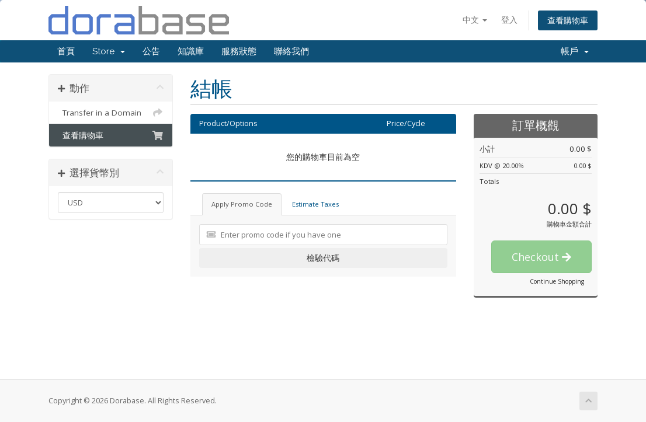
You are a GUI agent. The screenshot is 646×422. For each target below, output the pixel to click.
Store (108, 51)
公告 (151, 51)
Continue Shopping (557, 281)
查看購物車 (567, 20)
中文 (475, 19)
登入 (509, 19)
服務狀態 (238, 51)
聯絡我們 (291, 51)
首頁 (66, 51)
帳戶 (575, 51)
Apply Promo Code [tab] (241, 204)
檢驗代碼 (323, 257)
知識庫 (191, 51)
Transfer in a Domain (111, 113)
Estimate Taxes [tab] (315, 204)
